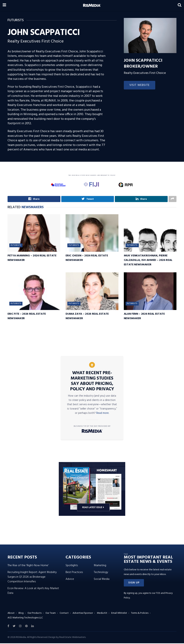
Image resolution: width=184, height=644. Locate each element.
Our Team (50, 614)
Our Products (34, 614)
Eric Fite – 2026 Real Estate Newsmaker (27, 316)
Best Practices (74, 573)
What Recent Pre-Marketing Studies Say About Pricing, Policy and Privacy (92, 382)
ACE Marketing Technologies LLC (25, 618)
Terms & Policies (139, 614)
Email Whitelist (119, 614)
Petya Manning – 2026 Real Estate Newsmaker (32, 258)
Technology (101, 573)
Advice (70, 579)
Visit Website (139, 85)
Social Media (101, 579)
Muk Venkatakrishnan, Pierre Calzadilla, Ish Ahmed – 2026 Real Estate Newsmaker (148, 261)
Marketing (100, 566)
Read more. (102, 414)
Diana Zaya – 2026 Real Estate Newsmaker (87, 316)
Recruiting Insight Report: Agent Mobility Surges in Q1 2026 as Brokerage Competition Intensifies (32, 578)
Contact (64, 614)
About (11, 614)
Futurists (16, 246)
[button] (134, 583)
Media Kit (102, 614)
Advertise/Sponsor (83, 614)
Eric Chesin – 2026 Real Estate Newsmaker (87, 258)
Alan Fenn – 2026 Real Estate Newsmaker (144, 316)
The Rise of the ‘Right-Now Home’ (28, 566)
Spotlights (72, 566)
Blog (21, 614)
